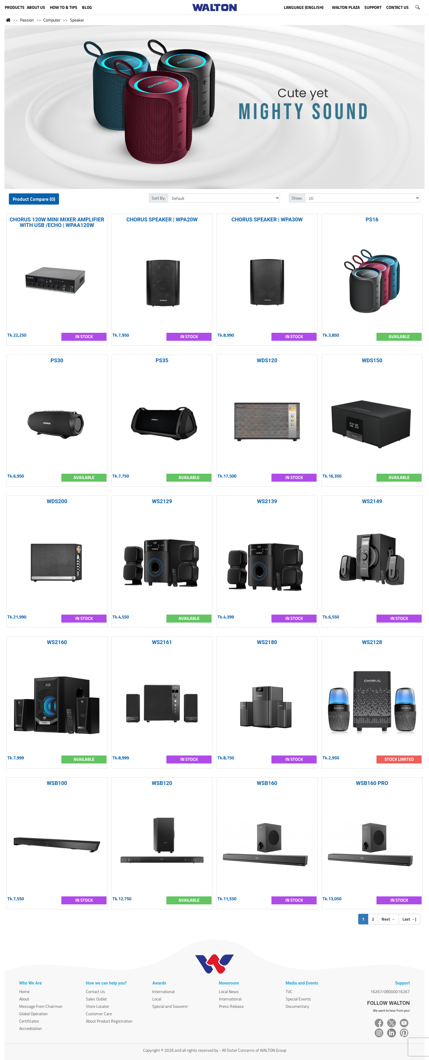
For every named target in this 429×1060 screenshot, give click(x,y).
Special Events (298, 999)
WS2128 (372, 642)
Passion (27, 20)
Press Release (231, 1006)
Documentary (297, 1006)
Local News (229, 991)
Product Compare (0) (34, 199)
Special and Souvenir (170, 1006)
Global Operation (33, 1013)
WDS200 (57, 501)
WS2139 (267, 501)
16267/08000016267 (390, 991)
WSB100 (57, 783)
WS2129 (162, 501)
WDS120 (267, 360)
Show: (297, 198)
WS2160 (57, 642)
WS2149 (372, 501)
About (24, 999)
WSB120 (162, 783)
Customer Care (99, 1013)
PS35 (161, 360)
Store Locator (97, 1006)
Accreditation (30, 1028)
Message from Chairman (41, 1006)
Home (24, 991)
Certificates (29, 1021)
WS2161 (162, 642)
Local (156, 999)
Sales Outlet (96, 999)
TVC (289, 991)
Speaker (77, 20)
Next (388, 919)
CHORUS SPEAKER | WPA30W (267, 219)
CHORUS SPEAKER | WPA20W (162, 219)
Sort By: (159, 198)
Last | (409, 919)
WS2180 (267, 642)
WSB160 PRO (372, 783)
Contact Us (95, 991)
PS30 (56, 360)
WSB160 (267, 783)
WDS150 (372, 360)
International (163, 991)
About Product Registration (109, 1021)
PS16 (372, 219)
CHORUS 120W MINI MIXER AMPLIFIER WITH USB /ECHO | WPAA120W (57, 222)
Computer (51, 20)
